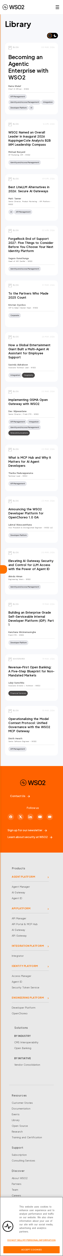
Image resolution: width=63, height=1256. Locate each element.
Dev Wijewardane (17, 411)
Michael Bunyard (16, 152)
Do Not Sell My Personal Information (31, 1241)
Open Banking (22, 1048)
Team (15, 1189)
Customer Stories (22, 1102)
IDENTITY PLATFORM (25, 965)
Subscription (19, 1154)
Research (17, 1131)
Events (15, 1114)
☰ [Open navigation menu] (57, 7)
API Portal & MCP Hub (25, 924)
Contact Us (20, 796)
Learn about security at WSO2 (30, 837)
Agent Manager (21, 886)
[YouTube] (40, 817)
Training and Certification (27, 1137)
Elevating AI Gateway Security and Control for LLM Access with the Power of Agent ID (30, 565)
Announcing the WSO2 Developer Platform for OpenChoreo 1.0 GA (26, 513)
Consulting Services (23, 1160)
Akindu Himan (15, 576)
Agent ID (17, 898)
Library (16, 1120)
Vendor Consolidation (27, 1064)
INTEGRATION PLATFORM (28, 945)
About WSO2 (20, 1178)
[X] (20, 817)
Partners (16, 1183)
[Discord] (50, 817)
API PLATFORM (21, 908)
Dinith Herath (15, 738)
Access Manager (21, 975)
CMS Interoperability (26, 1042)
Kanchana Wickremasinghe (22, 632)
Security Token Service (25, 987)
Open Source (20, 1125)
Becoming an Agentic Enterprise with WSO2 (28, 67)
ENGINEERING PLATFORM (28, 997)
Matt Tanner (14, 198)
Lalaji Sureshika (16, 683)
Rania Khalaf (14, 86)
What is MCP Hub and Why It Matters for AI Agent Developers (29, 461)
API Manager (19, 918)
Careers (16, 1195)
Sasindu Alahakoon (18, 364)
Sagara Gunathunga (18, 258)
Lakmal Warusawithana (20, 525)
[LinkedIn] (30, 817)
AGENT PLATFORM (23, 876)
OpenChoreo (20, 1013)
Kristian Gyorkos (17, 305)
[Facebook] (11, 817)
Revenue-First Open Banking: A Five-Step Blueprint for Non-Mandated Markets (31, 671)
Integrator (18, 955)
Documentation (21, 1108)
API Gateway (19, 935)
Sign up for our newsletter (27, 830)
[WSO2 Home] (13, 7)
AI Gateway (18, 892)
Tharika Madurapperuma (20, 473)
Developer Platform (23, 1007)
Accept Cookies (31, 1251)
